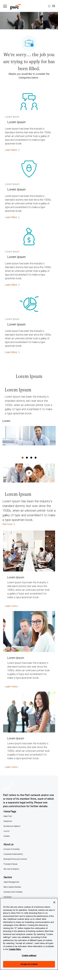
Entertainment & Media (13, 851)
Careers (7, 795)
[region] (29, 934)
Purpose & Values (10, 823)
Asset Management (11, 841)
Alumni (7, 790)
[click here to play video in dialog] (29, 432)
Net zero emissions (11, 828)
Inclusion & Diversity (12, 808)
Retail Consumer (10, 866)
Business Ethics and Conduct (15, 818)
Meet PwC (8, 775)
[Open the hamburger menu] (5, 6)
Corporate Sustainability (13, 813)
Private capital (9, 861)
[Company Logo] (18, 6)
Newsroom (8, 780)
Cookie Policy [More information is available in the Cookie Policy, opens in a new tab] (15, 949)
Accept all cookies (29, 964)
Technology (8, 871)
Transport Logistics (11, 876)
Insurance (7, 856)
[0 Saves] (51, 5)
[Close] (54, 902)
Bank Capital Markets (12, 846)
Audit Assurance (10, 889)
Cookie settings (29, 955)
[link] (12, 150)
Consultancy (9, 894)
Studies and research (12, 785)
